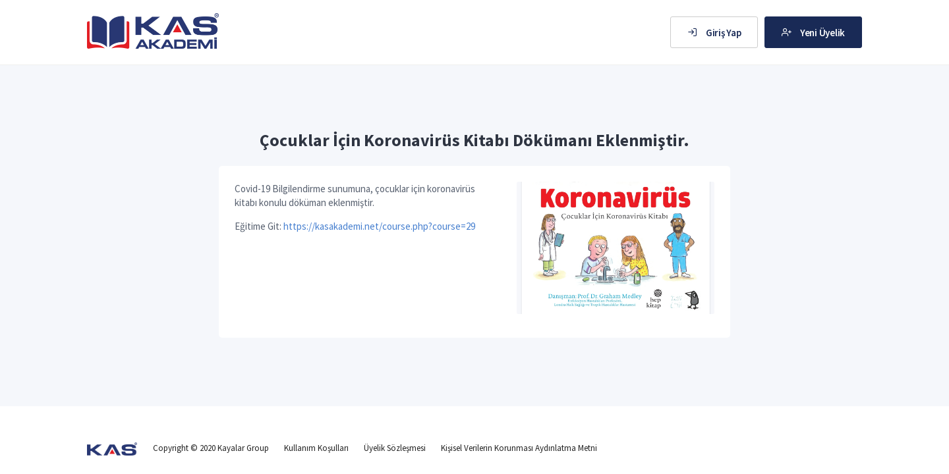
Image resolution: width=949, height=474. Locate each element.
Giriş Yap (714, 32)
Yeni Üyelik (813, 32)
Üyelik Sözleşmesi (395, 448)
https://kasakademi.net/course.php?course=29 (379, 226)
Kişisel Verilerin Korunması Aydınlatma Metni (519, 448)
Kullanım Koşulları (316, 448)
